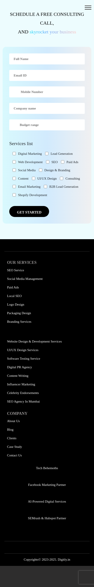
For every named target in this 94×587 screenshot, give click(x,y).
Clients (12, 438)
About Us (13, 421)
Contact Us (14, 455)
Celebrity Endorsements (23, 393)
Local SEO (14, 296)
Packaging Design (19, 313)
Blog (10, 429)
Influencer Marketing (21, 384)
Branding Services (19, 321)
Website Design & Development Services (34, 341)
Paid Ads (13, 287)
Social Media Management (25, 279)
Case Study (14, 446)
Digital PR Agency (19, 367)
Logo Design (15, 304)
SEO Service (15, 270)
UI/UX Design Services (22, 350)
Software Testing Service (23, 358)
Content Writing (17, 375)
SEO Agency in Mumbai (23, 401)
